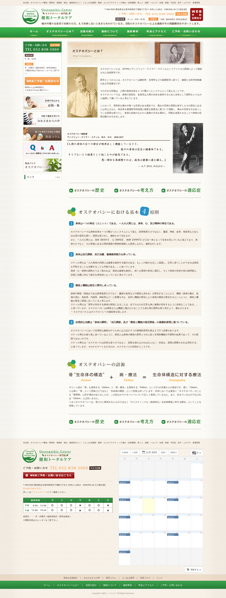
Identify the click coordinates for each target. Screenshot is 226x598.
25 (153, 532)
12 (165, 498)
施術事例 (127, 585)
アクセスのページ (39, 492)
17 (141, 515)
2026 (174, 452)
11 (153, 498)
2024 (125, 452)
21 (189, 515)
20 (177, 515)
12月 (164, 452)
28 (189, 532)
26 (165, 532)
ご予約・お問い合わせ (186, 32)
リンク (159, 578)
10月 (135, 452)
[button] (194, 569)
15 (201, 498)
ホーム (47, 585)
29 (201, 532)
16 (129, 515)
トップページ (33, 32)
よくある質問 (128, 578)
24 (141, 532)
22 (201, 515)
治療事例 (132, 32)
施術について (109, 32)
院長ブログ (145, 578)
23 (129, 532)
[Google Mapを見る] (32, 488)
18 (153, 515)
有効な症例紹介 (71, 578)
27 (177, 532)
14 (189, 498)
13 (177, 498)
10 (141, 498)
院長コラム (111, 578)
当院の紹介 (86, 32)
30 (129, 550)
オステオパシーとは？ (60, 32)
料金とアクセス (156, 32)
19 (165, 515)
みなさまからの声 (92, 578)
